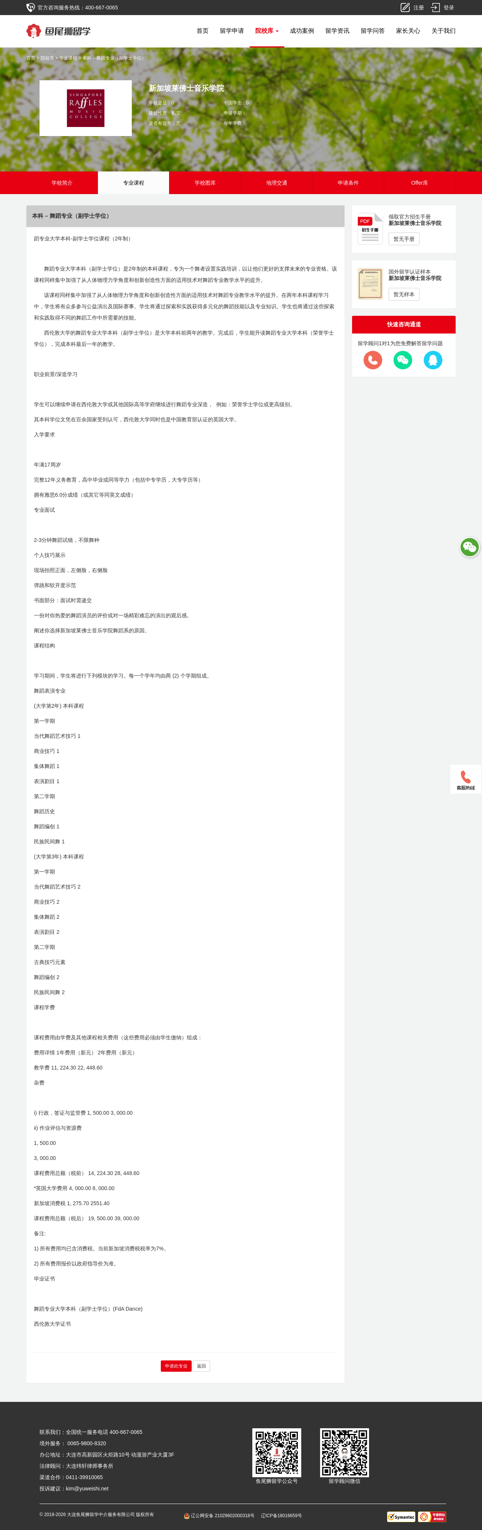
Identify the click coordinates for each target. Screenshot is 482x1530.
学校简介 (62, 183)
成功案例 (302, 31)
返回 (201, 1366)
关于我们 (444, 31)
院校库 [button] (267, 31)
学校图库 (205, 183)
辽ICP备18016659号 (281, 1515)
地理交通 (276, 183)
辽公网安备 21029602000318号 (220, 1515)
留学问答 (373, 31)
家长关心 (408, 31)
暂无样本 (404, 294)
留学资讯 (337, 31)
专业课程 (68, 58)
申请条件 (348, 183)
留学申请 (232, 31)
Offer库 (419, 183)
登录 (449, 8)
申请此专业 (176, 1366)
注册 (418, 8)
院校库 (47, 58)
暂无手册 (404, 239)
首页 (203, 31)
